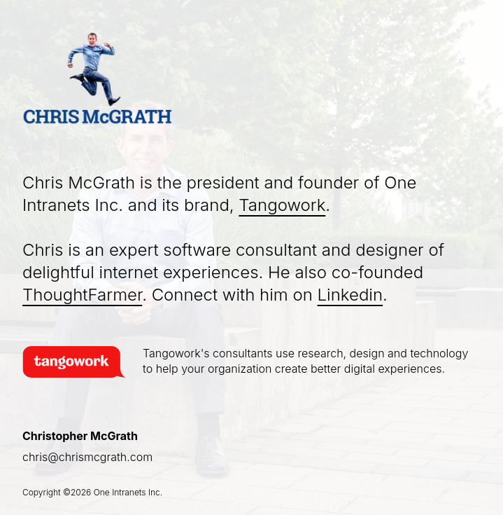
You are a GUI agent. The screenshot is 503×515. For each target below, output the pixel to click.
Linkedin (350, 294)
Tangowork (282, 205)
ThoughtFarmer (82, 294)
